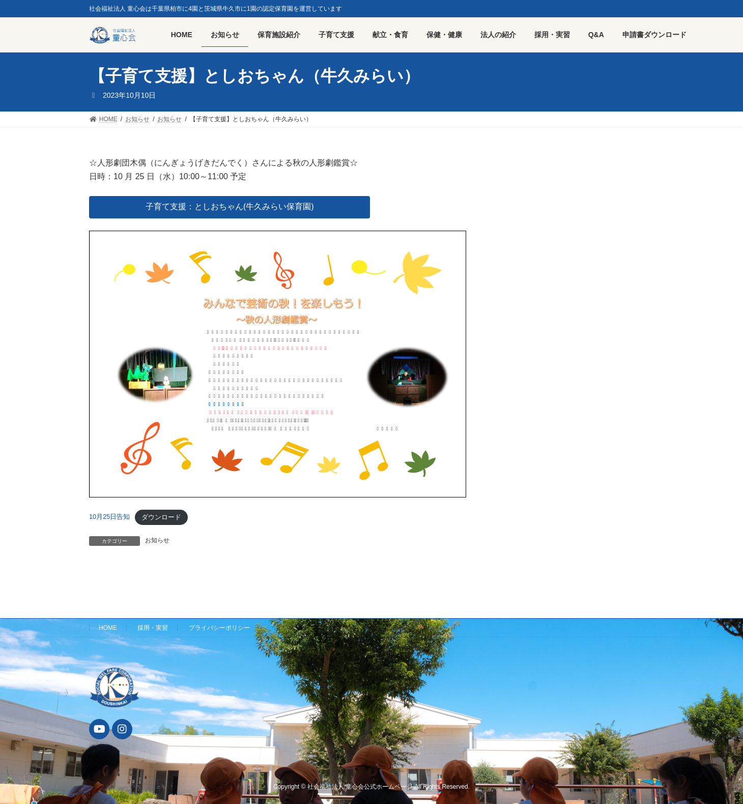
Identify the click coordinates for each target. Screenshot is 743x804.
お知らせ (157, 540)
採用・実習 (152, 627)
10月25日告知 (109, 517)
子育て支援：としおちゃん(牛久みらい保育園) (230, 206)
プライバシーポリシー (219, 627)
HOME (108, 627)
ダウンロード (161, 517)
